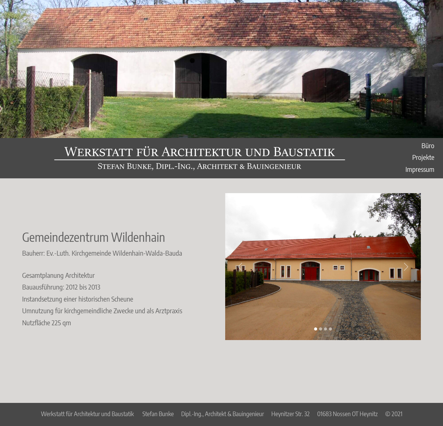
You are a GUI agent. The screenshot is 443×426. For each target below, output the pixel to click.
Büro (427, 145)
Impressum (419, 169)
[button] (239, 266)
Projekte (423, 157)
